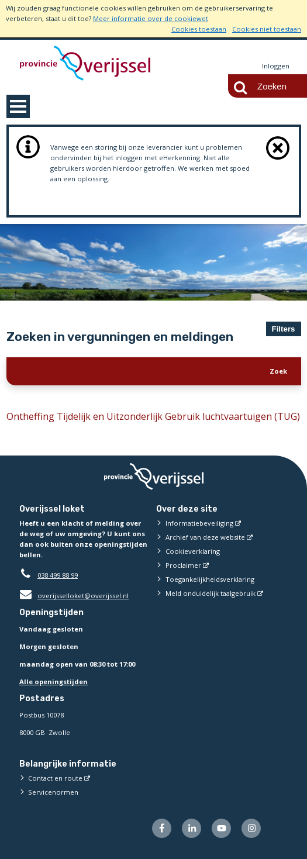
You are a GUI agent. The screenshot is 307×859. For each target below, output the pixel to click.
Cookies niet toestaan (266, 29)
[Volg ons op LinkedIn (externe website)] (191, 828)
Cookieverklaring (192, 551)
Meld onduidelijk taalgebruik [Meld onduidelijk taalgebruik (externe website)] (210, 593)
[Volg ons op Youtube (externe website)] (221, 828)
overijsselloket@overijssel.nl (74, 595)
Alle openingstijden (53, 681)
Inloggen (275, 65)
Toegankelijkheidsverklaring (209, 579)
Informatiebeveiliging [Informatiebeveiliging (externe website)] (199, 523)
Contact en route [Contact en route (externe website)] (55, 778)
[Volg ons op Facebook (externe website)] (161, 828)
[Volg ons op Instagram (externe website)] (251, 828)
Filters (283, 329)
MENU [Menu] (18, 106)
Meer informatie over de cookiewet (150, 18)
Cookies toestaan (198, 29)
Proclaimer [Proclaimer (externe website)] (183, 565)
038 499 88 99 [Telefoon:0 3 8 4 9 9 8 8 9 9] (57, 575)
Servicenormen (53, 792)
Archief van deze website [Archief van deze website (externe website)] (205, 537)
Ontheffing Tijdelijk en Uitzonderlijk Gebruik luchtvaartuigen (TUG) (153, 416)
